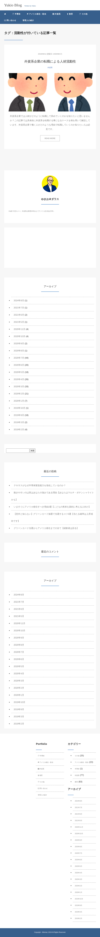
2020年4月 (19, 379)
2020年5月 (19, 372)
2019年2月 (19, 429)
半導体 (16, 14)
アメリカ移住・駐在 (36, 14)
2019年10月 (19, 408)
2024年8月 (19, 300)
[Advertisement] (50, 250)
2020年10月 (19, 336)
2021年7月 (19, 307)
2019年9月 (19, 415)
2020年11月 (19, 329)
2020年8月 (19, 350)
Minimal (44, 932)
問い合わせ (10, 20)
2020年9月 (19, 343)
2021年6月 (19, 315)
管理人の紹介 (28, 20)
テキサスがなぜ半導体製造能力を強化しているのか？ (40, 485)
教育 (70, 14)
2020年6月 (19, 365)
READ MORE (50, 138)
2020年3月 (19, 386)
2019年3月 (19, 422)
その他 (83, 14)
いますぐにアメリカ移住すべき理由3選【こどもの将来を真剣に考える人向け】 (52, 507)
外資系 (57, 14)
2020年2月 (19, 393)
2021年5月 (19, 322)
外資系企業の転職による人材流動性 (50, 61)
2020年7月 (19, 358)
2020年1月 (19, 401)
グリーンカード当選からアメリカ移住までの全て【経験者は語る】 (46, 528)
